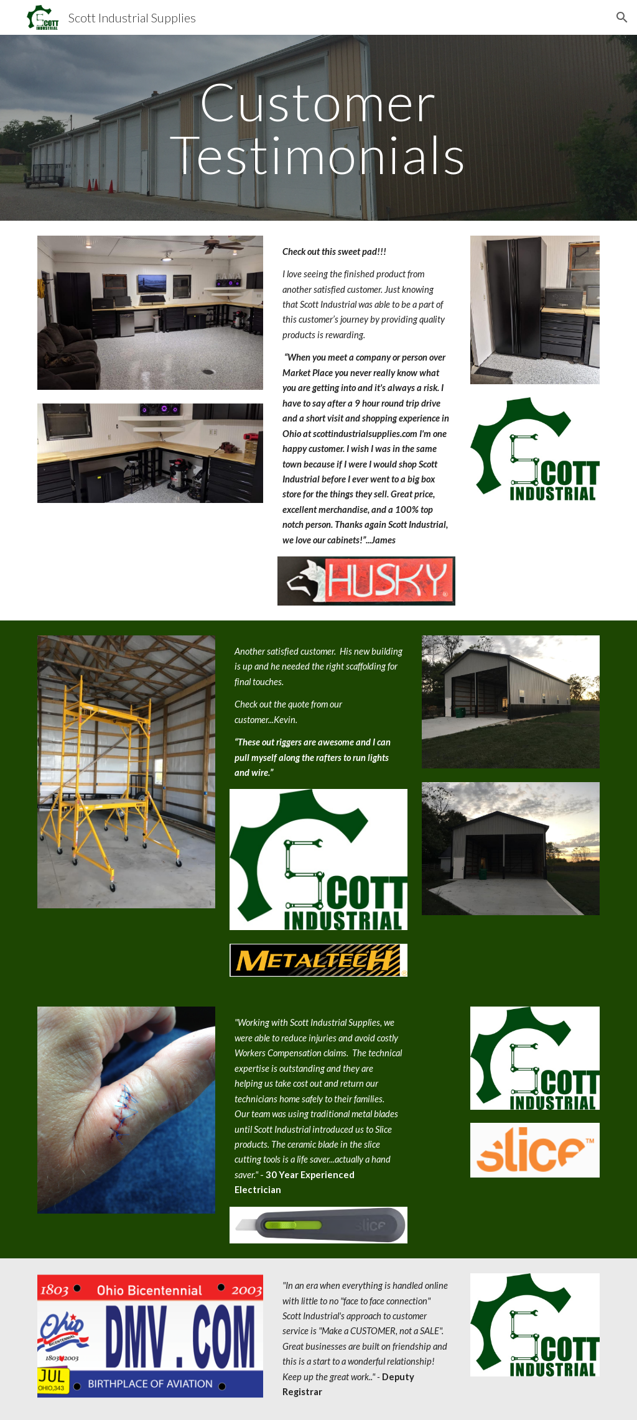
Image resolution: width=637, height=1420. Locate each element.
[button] (622, 17)
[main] (318, 128)
